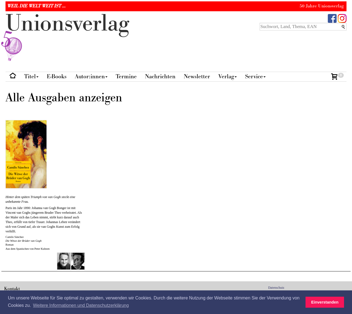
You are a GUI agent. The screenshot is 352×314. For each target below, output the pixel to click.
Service (255, 76)
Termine (126, 76)
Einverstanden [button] (325, 302)
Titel (31, 76)
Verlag (227, 76)
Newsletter (197, 76)
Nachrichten (160, 76)
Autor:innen (91, 76)
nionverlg (67, 36)
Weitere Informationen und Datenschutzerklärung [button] (81, 305)
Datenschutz (276, 288)
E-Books (57, 76)
